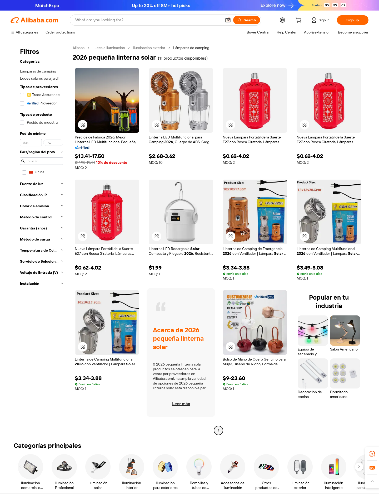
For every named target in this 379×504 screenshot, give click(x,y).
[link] (372, 454)
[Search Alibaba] (148, 20)
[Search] (246, 20)
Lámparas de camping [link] (191, 48)
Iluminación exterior (149, 48)
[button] (228, 20)
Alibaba (78, 48)
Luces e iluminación (108, 48)
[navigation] (40, 239)
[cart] (299, 21)
